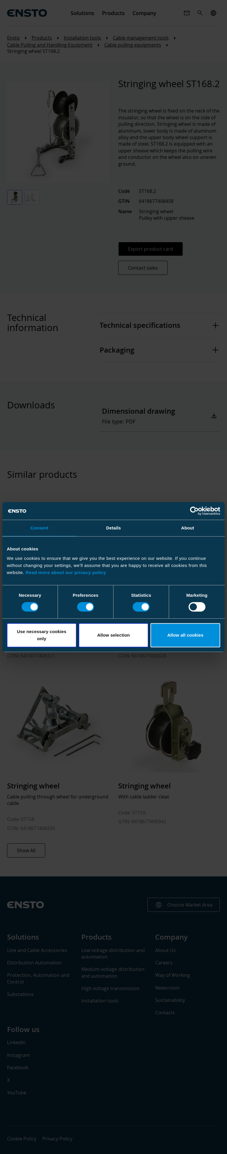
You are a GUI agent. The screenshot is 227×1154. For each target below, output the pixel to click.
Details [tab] (113, 527)
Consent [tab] (39, 527)
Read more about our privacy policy (66, 572)
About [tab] (187, 527)
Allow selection (113, 635)
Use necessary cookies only (41, 635)
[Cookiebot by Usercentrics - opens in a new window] (194, 510)
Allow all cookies (185, 635)
